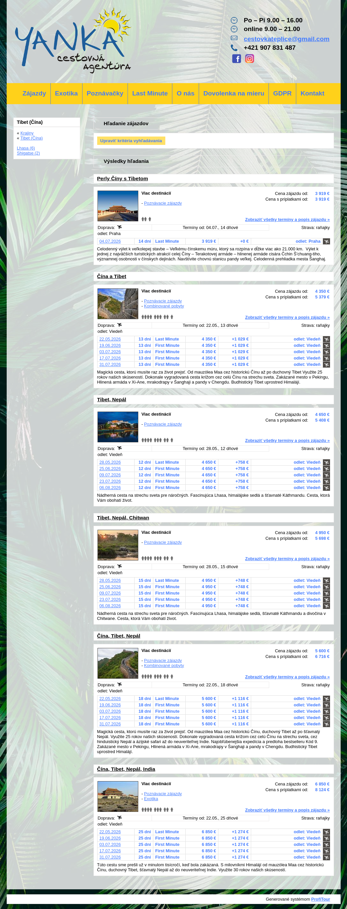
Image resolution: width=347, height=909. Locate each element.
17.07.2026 (110, 358)
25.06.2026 (110, 468)
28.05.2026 (110, 462)
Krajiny (26, 133)
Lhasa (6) (26, 148)
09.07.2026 (110, 474)
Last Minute (150, 93)
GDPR (282, 93)
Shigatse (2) (28, 153)
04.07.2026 (110, 241)
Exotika (66, 93)
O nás (185, 93)
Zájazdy (34, 93)
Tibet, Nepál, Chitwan (123, 517)
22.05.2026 (110, 339)
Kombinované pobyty (164, 305)
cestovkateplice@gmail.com (287, 38)
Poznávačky (104, 93)
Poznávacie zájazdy (163, 203)
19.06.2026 (110, 345)
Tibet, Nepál (111, 399)
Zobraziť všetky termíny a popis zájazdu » (287, 219)
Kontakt (312, 93)
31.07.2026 (110, 364)
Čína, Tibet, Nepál (119, 636)
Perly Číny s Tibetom (122, 178)
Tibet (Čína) (31, 138)
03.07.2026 (110, 351)
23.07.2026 (110, 481)
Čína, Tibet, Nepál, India (126, 769)
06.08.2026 (110, 487)
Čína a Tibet (111, 276)
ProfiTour (320, 899)
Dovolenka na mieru (233, 93)
